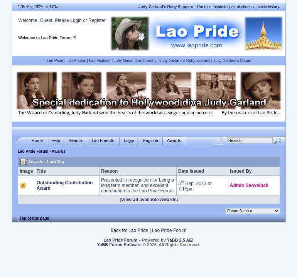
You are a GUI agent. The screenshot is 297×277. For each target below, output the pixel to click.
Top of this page (34, 218)
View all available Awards (149, 199)
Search (75, 140)
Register (97, 20)
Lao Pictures (100, 60)
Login (75, 20)
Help (55, 140)
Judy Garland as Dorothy (135, 60)
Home (37, 140)
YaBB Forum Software (119, 244)
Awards (174, 140)
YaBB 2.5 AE (179, 240)
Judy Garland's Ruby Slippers (185, 60)
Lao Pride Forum (33, 151)
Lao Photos (76, 60)
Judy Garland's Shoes (232, 60)
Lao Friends (103, 140)
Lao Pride (55, 60)
